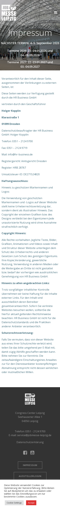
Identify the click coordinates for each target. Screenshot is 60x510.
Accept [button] (31, 502)
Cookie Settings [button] (14, 502)
